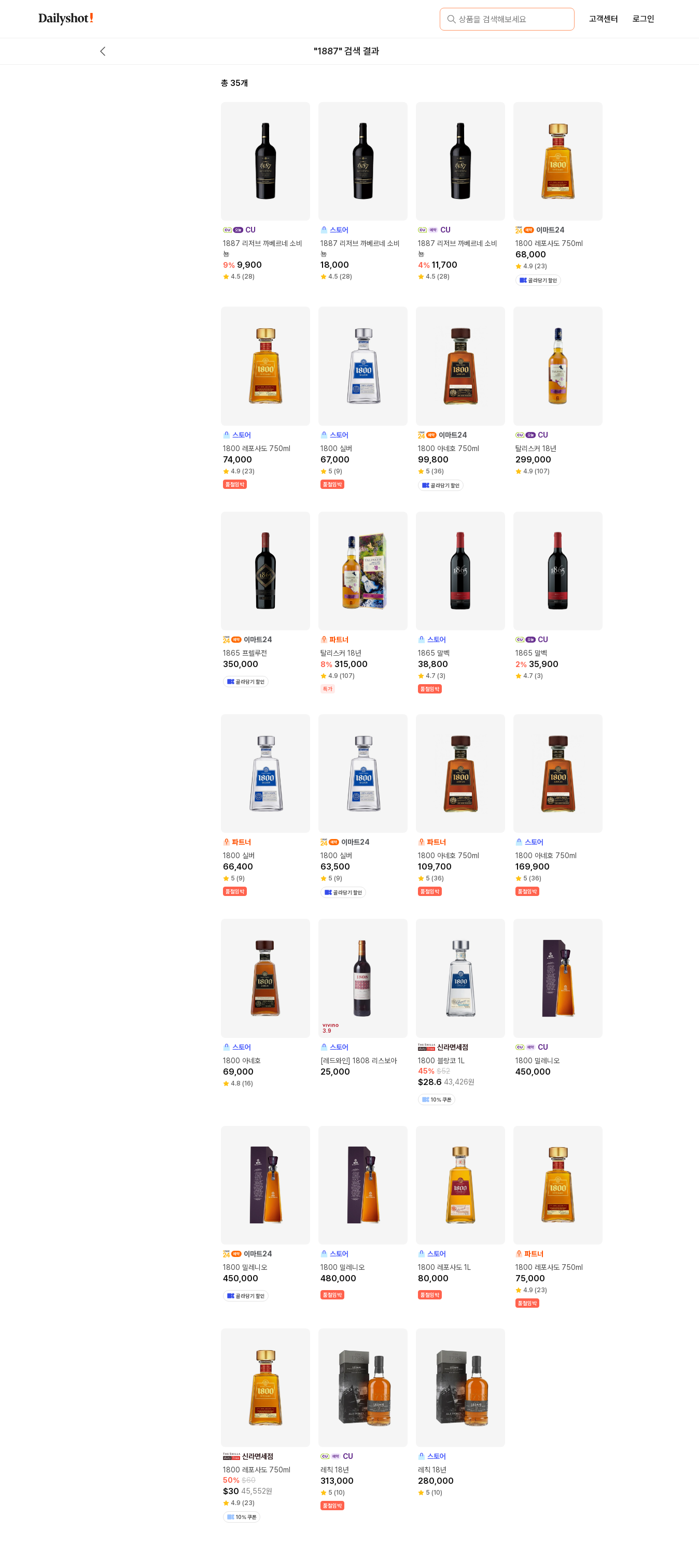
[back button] (102, 51)
